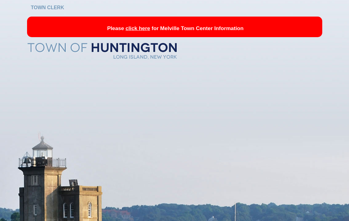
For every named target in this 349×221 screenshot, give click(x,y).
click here (137, 28)
